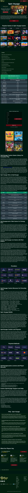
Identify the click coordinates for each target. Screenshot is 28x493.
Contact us (17, 484)
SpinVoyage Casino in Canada (7, 167)
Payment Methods (4, 67)
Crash (17, 28)
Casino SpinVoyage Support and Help (6, 70)
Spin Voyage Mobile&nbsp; (5, 64)
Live (11, 28)
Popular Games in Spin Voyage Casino (7, 54)
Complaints (25, 480)
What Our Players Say (4, 73)
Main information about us (5, 56)
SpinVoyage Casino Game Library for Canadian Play (8, 59)
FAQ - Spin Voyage (4, 72)
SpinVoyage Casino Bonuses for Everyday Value (8, 62)
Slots (24, 28)
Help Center (17, 483)
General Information (25, 478)
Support (17, 485)
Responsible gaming (17, 481)
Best (4, 28)
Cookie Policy (17, 482)
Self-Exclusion (25, 479)
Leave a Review (23, 451)
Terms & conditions (17, 478)
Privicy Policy (17, 479)
